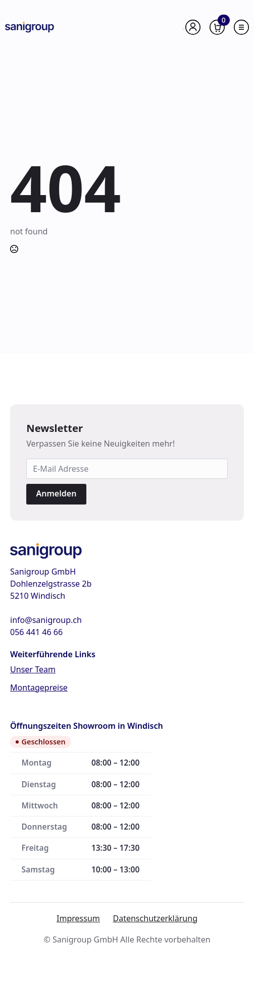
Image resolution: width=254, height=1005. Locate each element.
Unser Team (33, 669)
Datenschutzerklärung (155, 918)
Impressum (78, 918)
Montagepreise (39, 687)
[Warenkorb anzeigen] (217, 27)
